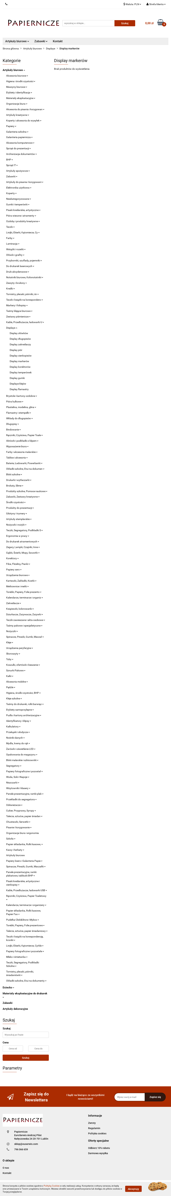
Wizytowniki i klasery (18, 788)
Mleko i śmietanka (17, 956)
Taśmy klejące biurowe (19, 311)
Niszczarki (12, 782)
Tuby (9, 659)
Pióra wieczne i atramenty (21, 215)
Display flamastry (19, 389)
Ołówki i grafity (15, 254)
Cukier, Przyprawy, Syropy (21, 810)
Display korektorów (20, 366)
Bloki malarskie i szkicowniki (22, 760)
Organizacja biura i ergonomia (22, 833)
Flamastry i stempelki (18, 412)
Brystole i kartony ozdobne (21, 396)
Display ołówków (19, 333)
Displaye (11, 327)
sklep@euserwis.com (26, 1144)
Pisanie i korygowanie (19, 827)
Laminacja (12, 243)
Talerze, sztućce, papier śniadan (24, 816)
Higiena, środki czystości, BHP (23, 692)
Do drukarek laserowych (20, 266)
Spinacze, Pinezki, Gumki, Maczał (25, 636)
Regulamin (94, 1128)
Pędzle (10, 687)
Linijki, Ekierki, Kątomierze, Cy (23, 232)
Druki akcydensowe (17, 271)
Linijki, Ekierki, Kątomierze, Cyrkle (25, 945)
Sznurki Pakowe (15, 670)
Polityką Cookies (52, 1186)
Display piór (16, 350)
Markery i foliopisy (17, 305)
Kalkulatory (13, 726)
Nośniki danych (15, 737)
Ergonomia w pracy (17, 535)
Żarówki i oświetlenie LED (20, 749)
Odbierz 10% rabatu (99, 1148)
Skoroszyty (13, 653)
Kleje (9, 642)
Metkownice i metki (17, 586)
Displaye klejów (18, 383)
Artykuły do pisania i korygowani (24, 182)
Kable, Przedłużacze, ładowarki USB (26, 890)
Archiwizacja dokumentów (21, 154)
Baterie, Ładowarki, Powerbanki (24, 463)
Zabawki (41, 41)
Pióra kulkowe (14, 401)
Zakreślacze (13, 603)
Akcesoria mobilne (17, 681)
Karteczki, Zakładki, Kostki (21, 580)
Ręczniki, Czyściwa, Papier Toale (24, 435)
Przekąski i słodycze (18, 732)
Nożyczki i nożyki (16, 524)
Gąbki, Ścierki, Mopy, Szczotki (23, 552)
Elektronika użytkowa (18, 187)
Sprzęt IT (12, 165)
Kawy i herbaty (15, 849)
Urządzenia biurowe (18, 575)
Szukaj (25, 1057)
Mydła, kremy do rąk (18, 743)
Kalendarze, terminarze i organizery (26, 905)
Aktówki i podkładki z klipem (22, 440)
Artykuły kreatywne (17, 115)
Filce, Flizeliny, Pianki (18, 564)
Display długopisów (20, 338)
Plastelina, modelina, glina (21, 407)
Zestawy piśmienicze (18, 316)
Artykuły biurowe (17, 41)
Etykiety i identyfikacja (19, 92)
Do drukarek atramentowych (22, 541)
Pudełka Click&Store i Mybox (22, 919)
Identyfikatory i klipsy (18, 720)
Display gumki (17, 378)
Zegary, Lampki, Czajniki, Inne (23, 547)
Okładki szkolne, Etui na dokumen (25, 468)
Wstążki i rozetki (16, 249)
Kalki (9, 676)
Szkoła (10, 838)
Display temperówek (21, 372)
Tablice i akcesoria (17, 457)
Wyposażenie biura (17, 446)
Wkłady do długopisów (19, 418)
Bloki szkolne (14, 474)
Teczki (10, 226)
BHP (9, 159)
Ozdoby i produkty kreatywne (23, 221)
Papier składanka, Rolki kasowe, (24, 844)
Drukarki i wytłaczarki (18, 480)
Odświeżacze (14, 805)
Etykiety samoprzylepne (20, 709)
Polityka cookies (97, 1133)
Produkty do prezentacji (20, 507)
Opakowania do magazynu (21, 754)
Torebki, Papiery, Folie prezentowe (25, 925)
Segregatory (13, 765)
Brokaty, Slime (14, 485)
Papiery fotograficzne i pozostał (24, 771)
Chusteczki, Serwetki (18, 821)
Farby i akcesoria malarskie (22, 452)
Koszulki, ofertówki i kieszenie (23, 664)
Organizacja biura (16, 103)
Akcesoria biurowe (17, 75)
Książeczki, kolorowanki (20, 608)
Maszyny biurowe (16, 86)
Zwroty (92, 1123)
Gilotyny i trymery (16, 513)
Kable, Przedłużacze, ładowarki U (25, 322)
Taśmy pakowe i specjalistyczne (24, 625)
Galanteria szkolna (17, 131)
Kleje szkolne (14, 698)
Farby (10, 238)
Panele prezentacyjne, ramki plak (25, 793)
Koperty (11, 193)
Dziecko (8, 987)
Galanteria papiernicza (19, 137)
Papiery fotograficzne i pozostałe (25, 951)
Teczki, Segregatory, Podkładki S (24, 530)
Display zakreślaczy (20, 344)
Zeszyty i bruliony (16, 283)
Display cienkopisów (21, 355)
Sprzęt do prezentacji (18, 148)
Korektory (12, 558)
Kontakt (58, 41)
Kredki (10, 288)
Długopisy (12, 424)
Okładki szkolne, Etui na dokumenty (26, 980)
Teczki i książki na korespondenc (24, 299)
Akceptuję (133, 1189)
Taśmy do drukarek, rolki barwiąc (25, 704)
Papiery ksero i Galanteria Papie (24, 860)
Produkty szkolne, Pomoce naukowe (26, 491)
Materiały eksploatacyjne (20, 98)
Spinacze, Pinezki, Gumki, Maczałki (26, 866)
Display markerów (19, 361)
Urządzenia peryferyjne (19, 648)
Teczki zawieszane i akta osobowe (25, 620)
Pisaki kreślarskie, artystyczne (23, 210)
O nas (6, 1167)
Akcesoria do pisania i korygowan (25, 109)
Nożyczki (12, 631)
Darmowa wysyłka (98, 1153)
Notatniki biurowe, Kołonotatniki (24, 277)
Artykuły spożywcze (18, 170)
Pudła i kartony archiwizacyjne (23, 715)
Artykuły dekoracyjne (15, 1008)
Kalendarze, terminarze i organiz (24, 597)
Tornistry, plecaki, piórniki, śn (22, 294)
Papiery (11, 126)
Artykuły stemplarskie (19, 519)
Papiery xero (14, 569)
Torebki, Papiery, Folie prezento (23, 592)
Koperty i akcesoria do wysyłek (23, 120)
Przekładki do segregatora (21, 799)
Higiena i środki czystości (20, 81)
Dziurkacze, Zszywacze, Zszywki (24, 614)
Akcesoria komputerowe (20, 142)
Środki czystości (16, 502)
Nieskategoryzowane (18, 198)
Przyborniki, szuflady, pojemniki (24, 260)
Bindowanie (13, 429)
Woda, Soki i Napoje (17, 777)
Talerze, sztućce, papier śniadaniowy (27, 931)
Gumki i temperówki (17, 204)
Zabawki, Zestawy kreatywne (23, 496)
